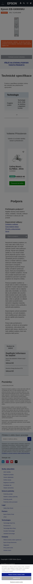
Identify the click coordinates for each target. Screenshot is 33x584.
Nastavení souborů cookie (16, 582)
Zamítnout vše (16, 578)
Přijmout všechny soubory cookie (16, 574)
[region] (16, 574)
